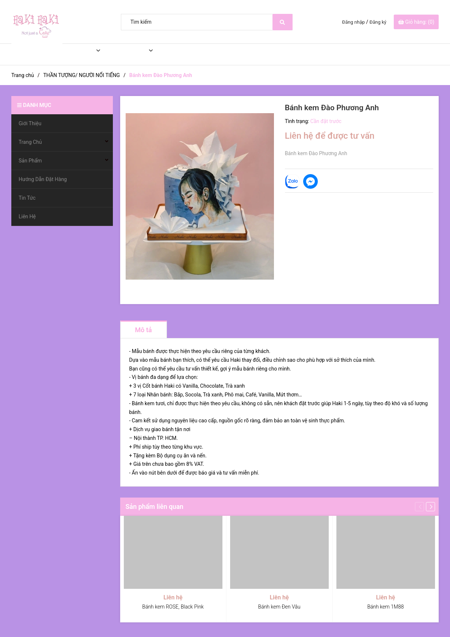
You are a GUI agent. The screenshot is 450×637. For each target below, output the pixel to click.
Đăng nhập (353, 22)
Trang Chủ (73, 54)
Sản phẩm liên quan (155, 506)
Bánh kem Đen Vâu (279, 607)
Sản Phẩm (125, 54)
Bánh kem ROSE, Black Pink (172, 607)
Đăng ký (378, 22)
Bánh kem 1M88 (385, 607)
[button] (430, 506)
